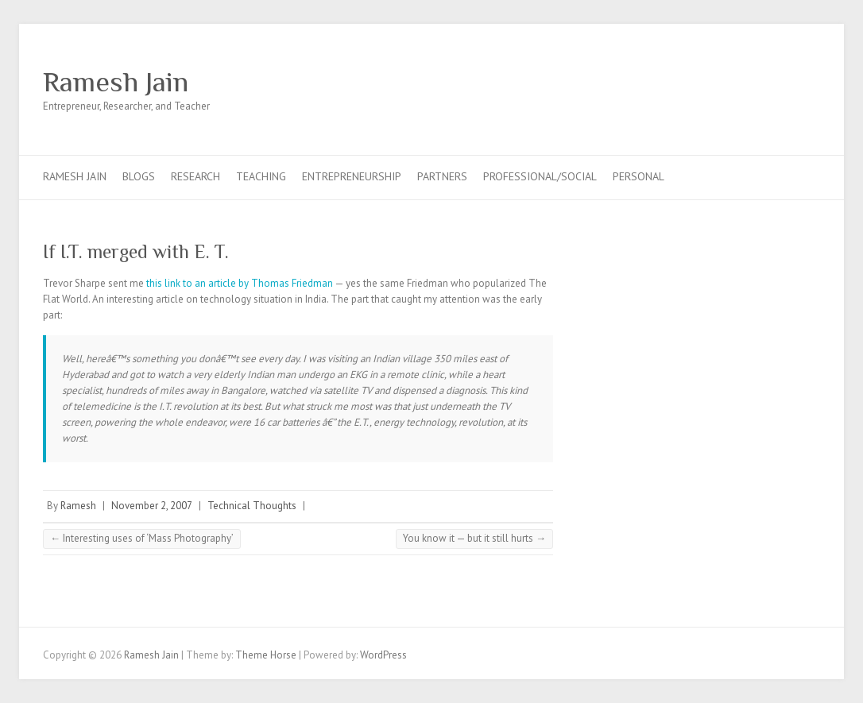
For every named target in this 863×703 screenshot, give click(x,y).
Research (195, 176)
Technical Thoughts (251, 505)
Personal (638, 176)
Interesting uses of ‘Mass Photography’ (142, 538)
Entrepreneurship (351, 176)
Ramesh (78, 505)
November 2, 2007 (151, 505)
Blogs (138, 176)
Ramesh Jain (115, 82)
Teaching (261, 176)
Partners (442, 176)
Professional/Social (540, 176)
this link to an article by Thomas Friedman (240, 283)
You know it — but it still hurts (474, 538)
